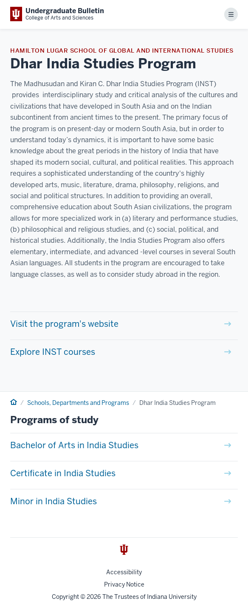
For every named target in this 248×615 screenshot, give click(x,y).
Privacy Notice (124, 584)
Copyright (65, 597)
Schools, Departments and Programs (78, 403)
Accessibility (124, 572)
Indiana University (172, 597)
